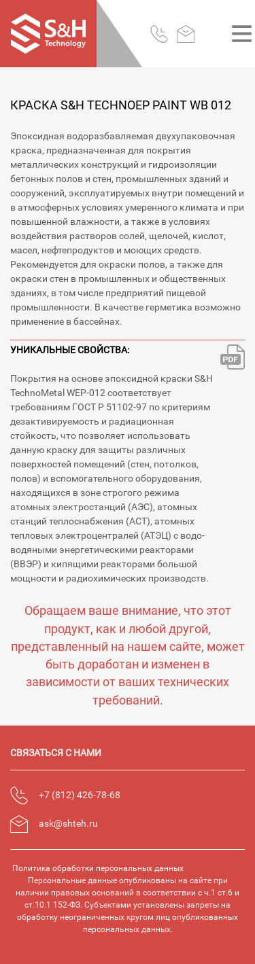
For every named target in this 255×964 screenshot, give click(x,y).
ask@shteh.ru (68, 823)
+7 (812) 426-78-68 (79, 794)
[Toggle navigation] (241, 33)
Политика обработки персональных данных (98, 868)
